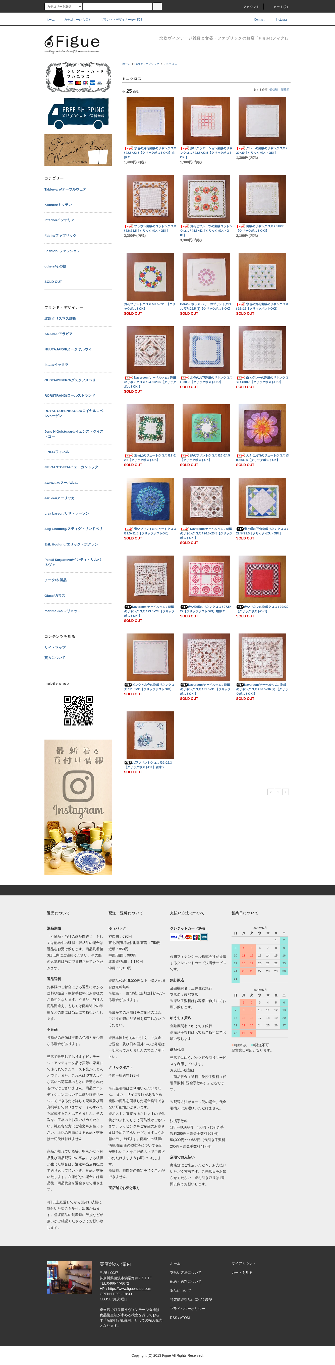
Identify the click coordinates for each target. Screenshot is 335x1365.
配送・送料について (186, 1282)
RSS (173, 1318)
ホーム (50, 19)
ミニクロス (170, 63)
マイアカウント (244, 1263)
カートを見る (242, 1272)
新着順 (285, 89)
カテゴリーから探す (74, 19)
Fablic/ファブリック (147, 63)
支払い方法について (186, 1272)
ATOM (185, 1318)
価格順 (273, 89)
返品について (180, 1291)
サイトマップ (55, 648)
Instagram (279, 19)
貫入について (55, 658)
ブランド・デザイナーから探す (119, 19)
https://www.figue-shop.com (129, 1289)
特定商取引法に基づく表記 (191, 1300)
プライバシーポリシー (187, 1309)
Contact (255, 19)
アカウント (248, 7)
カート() (277, 7)
